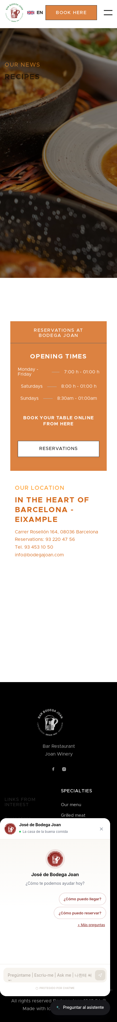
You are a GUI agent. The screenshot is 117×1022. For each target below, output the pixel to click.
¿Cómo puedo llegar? (82, 899)
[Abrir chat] (80, 1007)
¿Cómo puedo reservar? (80, 913)
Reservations (58, 454)
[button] (31, 12)
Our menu (71, 805)
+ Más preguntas (91, 925)
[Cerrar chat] (101, 829)
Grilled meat (73, 815)
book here (71, 12)
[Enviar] (100, 975)
